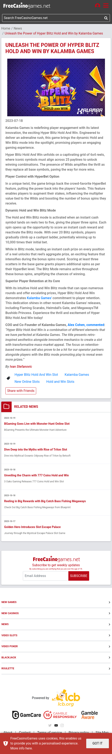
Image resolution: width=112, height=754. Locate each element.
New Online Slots (27, 382)
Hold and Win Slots (60, 382)
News (18, 28)
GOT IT (97, 743)
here (28, 748)
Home (5, 28)
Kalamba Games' (40, 298)
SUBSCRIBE (78, 576)
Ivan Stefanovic (21, 367)
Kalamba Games (77, 375)
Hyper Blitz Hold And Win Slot (36, 375)
